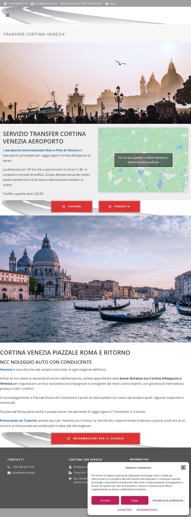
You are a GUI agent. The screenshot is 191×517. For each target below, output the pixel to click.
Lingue (110, 3)
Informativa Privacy (147, 509)
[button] (183, 467)
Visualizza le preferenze (167, 500)
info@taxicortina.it (46, 3)
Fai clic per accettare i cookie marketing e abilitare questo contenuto (143, 160)
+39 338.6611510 (18, 3)
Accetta (105, 500)
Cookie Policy (124, 509)
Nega (134, 500)
